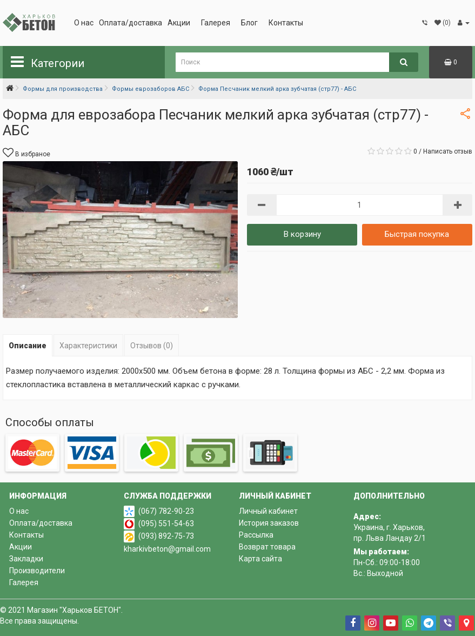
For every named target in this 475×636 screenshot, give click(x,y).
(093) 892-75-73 (166, 536)
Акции (179, 22)
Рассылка (256, 535)
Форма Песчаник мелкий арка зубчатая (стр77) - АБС (277, 88)
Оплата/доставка (130, 22)
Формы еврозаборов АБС (150, 88)
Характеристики (88, 345)
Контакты (286, 22)
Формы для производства (63, 88)
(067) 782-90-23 (166, 511)
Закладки (26, 558)
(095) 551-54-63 (166, 523)
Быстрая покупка (417, 234)
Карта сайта (260, 558)
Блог (249, 22)
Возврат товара (267, 546)
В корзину (302, 234)
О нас (83, 22)
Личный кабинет (268, 511)
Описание (27, 345)
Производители (37, 570)
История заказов (269, 523)
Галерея (215, 22)
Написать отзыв (447, 151)
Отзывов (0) (151, 345)
